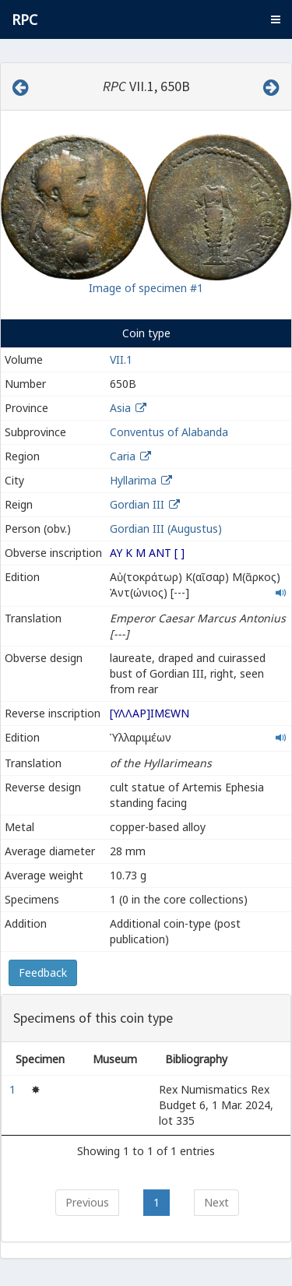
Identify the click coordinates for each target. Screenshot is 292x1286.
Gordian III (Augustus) (166, 528)
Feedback (43, 972)
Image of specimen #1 (146, 287)
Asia (120, 407)
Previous (87, 1202)
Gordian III (137, 504)
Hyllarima (133, 480)
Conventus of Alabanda (169, 432)
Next (216, 1202)
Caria (122, 456)
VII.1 (121, 359)
